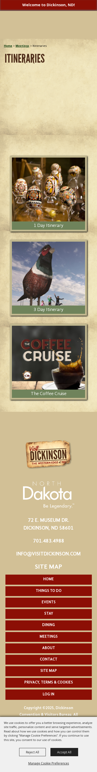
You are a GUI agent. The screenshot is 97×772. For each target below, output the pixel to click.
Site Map (48, 671)
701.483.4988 (48, 541)
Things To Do (49, 591)
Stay (48, 614)
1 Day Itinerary (48, 225)
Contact (48, 660)
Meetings (22, 46)
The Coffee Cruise (48, 393)
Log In (48, 694)
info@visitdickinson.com (48, 554)
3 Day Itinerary (48, 309)
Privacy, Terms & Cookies (48, 683)
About (48, 648)
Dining (48, 625)
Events (49, 602)
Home (8, 46)
